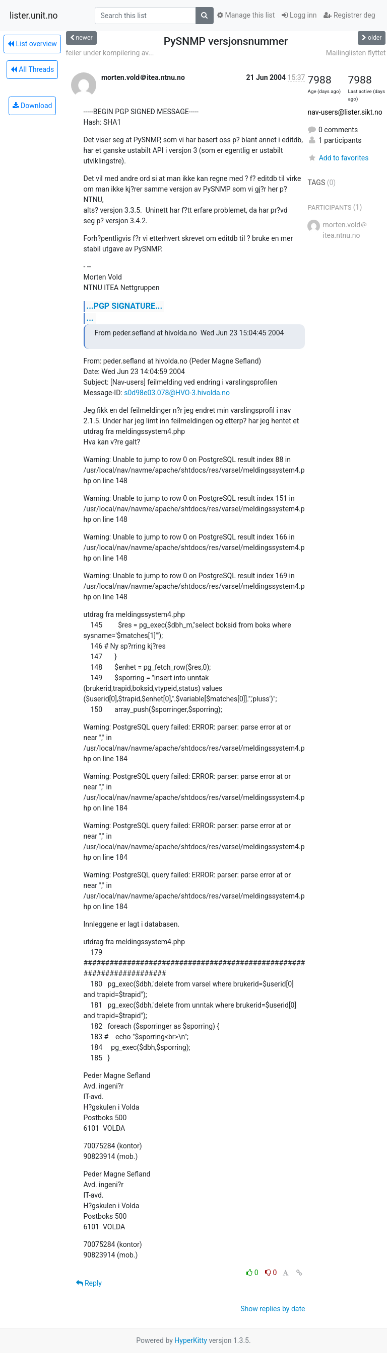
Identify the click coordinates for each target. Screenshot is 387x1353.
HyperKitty (190, 1340)
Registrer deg (349, 15)
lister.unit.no (34, 16)
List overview (32, 44)
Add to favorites (337, 158)
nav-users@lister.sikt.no (344, 112)
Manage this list (246, 15)
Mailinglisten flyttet (356, 53)
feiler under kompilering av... (110, 53)
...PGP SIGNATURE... (125, 306)
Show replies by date (272, 1309)
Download (32, 106)
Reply (89, 1283)
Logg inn (299, 15)
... (90, 318)
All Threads (32, 69)
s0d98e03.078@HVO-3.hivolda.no (177, 393)
